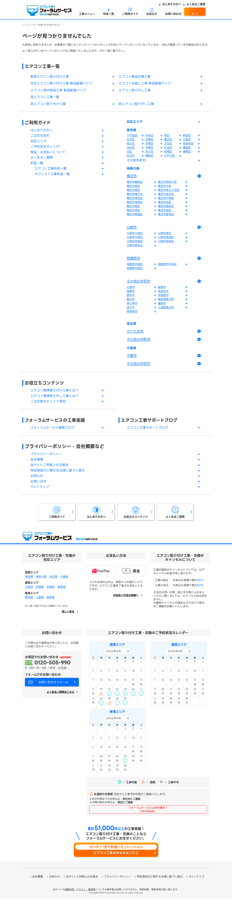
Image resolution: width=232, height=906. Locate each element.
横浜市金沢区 (166, 197)
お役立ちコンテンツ (46, 387)
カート (195, 14)
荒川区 (149, 154)
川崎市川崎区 (135, 237)
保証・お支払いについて (48, 154)
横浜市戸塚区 (166, 201)
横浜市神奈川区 (167, 185)
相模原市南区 (135, 272)
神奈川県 (134, 171)
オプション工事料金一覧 (53, 177)
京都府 (51, 594)
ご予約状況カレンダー (47, 149)
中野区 (149, 150)
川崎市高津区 (166, 241)
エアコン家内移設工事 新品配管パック (59, 91)
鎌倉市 (162, 307)
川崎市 (132, 230)
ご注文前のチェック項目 (49, 407)
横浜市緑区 (133, 210)
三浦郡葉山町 (166, 311)
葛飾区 (149, 158)
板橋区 (168, 154)
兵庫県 (40, 594)
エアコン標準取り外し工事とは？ (55, 401)
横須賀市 (132, 315)
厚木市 (131, 299)
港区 (167, 138)
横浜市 (132, 179)
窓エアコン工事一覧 (45, 98)
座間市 (162, 290)
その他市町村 (137, 163)
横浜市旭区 (164, 205)
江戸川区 (169, 158)
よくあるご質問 (42, 160)
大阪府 (29, 594)
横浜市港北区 (135, 201)
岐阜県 (51, 605)
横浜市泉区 (164, 214)
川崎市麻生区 (135, 249)
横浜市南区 (133, 193)
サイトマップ (40, 494)
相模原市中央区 (167, 268)
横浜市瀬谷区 (166, 210)
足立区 (131, 158)
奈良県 (61, 594)
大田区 (168, 146)
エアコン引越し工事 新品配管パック (146, 84)
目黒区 (149, 146)
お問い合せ (38, 488)
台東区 (149, 142)
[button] (87, 12)
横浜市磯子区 (135, 197)
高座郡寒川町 (166, 303)
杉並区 (168, 150)
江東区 (187, 142)
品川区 (131, 146)
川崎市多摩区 (135, 245)
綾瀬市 (131, 295)
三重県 (40, 605)
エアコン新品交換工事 (135, 77)
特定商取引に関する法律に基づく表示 (59, 477)
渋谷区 (131, 150)
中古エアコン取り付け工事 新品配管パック (63, 84)
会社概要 (37, 466)
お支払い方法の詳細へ (125, 603)
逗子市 (131, 311)
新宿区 (187, 138)
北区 (129, 154)
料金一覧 (37, 166)
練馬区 (187, 154)
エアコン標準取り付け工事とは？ (55, 395)
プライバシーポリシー (47, 460)
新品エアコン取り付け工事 (50, 77)
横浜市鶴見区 (135, 185)
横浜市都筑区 (166, 218)
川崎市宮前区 (166, 245)
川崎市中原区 (135, 241)
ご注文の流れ (40, 137)
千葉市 (132, 360)
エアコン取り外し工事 (135, 91)
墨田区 (168, 142)
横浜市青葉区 (135, 218)
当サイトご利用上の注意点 (50, 471)
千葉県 (132, 352)
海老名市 (163, 295)
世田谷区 (188, 146)
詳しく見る (68, 619)
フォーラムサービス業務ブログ (53, 433)
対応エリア (38, 143)
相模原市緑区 (135, 268)
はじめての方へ (42, 131)
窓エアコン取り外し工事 (137, 105)
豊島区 (187, 150)
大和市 (131, 290)
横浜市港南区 (135, 205)
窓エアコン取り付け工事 (49, 105)
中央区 (149, 138)
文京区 (131, 142)
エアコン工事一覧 (43, 66)
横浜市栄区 (133, 214)
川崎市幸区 (164, 237)
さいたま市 (135, 335)
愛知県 (29, 605)
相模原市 (133, 261)
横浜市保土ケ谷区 (168, 193)
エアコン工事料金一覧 (51, 171)
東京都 (132, 132)
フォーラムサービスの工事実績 (57, 426)
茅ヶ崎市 (132, 307)
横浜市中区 (164, 189)
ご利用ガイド (39, 124)
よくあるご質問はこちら (60, 700)
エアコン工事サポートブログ (151, 426)
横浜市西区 (133, 189)
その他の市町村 (138, 284)
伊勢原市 (163, 299)
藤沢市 (131, 303)
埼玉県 (132, 327)
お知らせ (37, 483)
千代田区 (132, 138)
